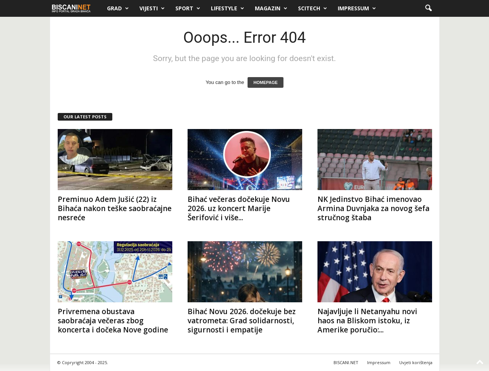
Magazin (271, 8)
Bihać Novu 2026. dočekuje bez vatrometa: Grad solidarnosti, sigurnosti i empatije (242, 320)
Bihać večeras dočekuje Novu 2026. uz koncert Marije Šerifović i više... (239, 208)
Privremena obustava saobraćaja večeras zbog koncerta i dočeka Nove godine (113, 320)
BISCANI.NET (346, 362)
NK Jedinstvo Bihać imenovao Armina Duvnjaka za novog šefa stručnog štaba (373, 208)
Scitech (312, 8)
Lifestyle (227, 8)
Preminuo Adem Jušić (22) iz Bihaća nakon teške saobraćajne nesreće (115, 208)
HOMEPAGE (265, 82)
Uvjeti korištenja (415, 362)
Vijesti (152, 8)
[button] (428, 8)
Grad (118, 8)
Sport (187, 8)
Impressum (357, 8)
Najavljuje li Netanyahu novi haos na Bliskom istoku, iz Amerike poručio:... (367, 320)
